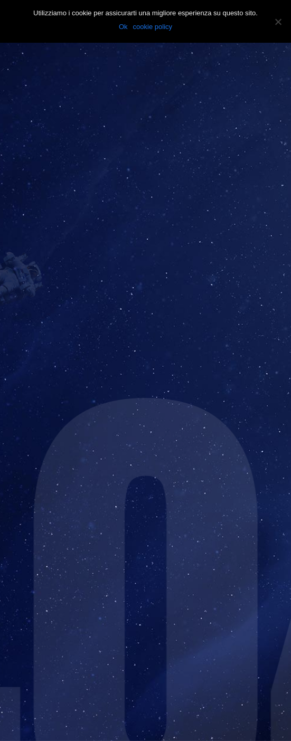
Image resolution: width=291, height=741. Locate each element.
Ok (123, 27)
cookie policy (152, 27)
